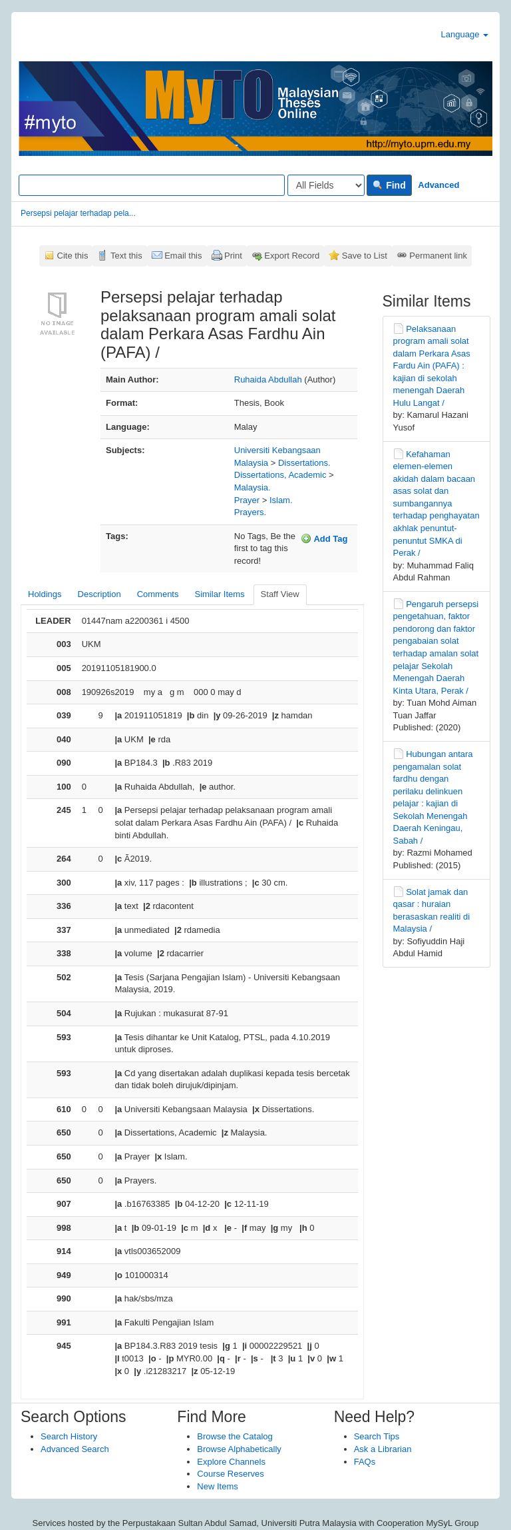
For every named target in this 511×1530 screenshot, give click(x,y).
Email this (183, 256)
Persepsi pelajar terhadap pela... (78, 213)
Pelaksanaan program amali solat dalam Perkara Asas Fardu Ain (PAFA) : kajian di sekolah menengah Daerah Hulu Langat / (431, 366)
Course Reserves (230, 1474)
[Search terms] (152, 185)
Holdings (45, 594)
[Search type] (326, 185)
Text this (126, 256)
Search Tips (377, 1436)
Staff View (280, 594)
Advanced (438, 185)
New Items (217, 1486)
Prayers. (250, 512)
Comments (158, 594)
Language (464, 34)
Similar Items (219, 594)
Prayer (246, 500)
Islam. (281, 500)
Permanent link (438, 256)
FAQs (365, 1462)
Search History (69, 1436)
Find (389, 185)
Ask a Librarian (383, 1449)
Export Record (291, 256)
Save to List (364, 256)
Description (99, 594)
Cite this (72, 256)
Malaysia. (252, 487)
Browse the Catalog (234, 1436)
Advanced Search (75, 1449)
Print (233, 256)
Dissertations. (304, 463)
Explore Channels (231, 1462)
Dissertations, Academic (280, 475)
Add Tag (324, 538)
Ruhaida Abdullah (268, 379)
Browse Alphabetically (239, 1449)
